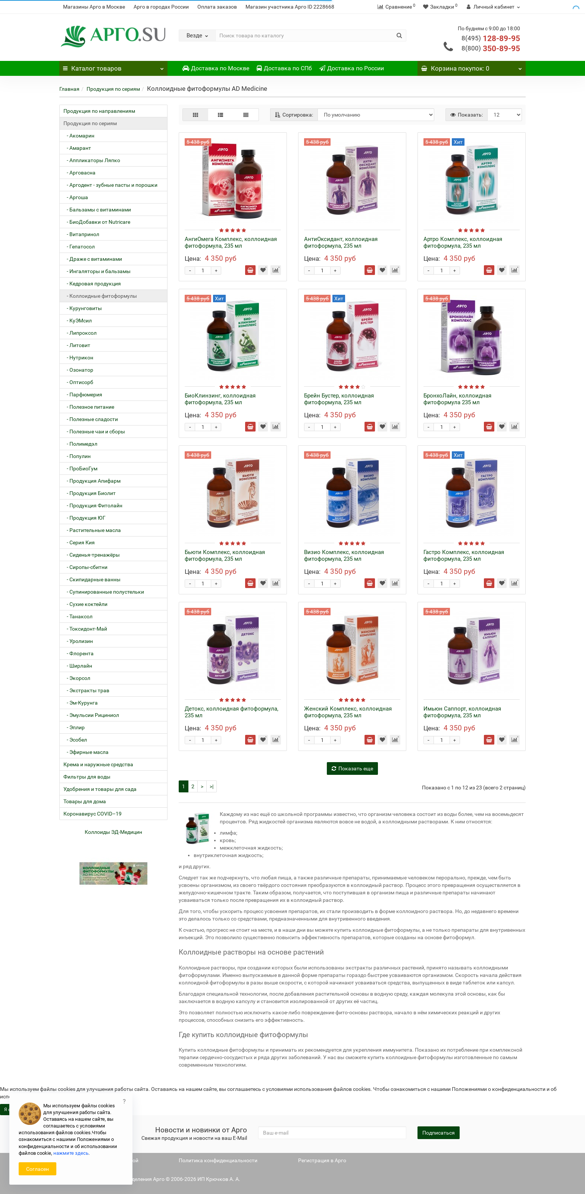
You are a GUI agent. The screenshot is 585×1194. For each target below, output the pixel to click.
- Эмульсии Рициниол (91, 715)
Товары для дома (84, 801)
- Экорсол (76, 678)
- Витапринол (81, 234)
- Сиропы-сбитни (85, 567)
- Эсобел (75, 740)
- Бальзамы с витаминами (97, 210)
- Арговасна (79, 173)
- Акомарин (78, 136)
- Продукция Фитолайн (92, 505)
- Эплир (74, 727)
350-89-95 (491, 48)
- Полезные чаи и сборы (94, 431)
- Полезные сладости (90, 419)
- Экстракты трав (86, 690)
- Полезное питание (88, 407)
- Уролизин (78, 641)
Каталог (113, 66)
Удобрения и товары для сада (100, 789)
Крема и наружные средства (98, 764)
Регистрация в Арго (322, 1160)
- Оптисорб (78, 382)
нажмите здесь (70, 1153)
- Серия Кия (79, 542)
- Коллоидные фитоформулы (100, 296)
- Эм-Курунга (80, 703)
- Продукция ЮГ (84, 518)
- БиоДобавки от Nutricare (96, 222)
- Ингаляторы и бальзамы (97, 271)
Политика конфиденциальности (218, 1160)
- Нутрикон (78, 358)
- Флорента (78, 653)
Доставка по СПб (284, 68)
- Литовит (76, 345)
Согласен (37, 1169)
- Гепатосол (79, 247)
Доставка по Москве (215, 68)
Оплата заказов (217, 7)
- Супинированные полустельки (103, 592)
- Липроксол (80, 333)
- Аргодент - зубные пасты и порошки (110, 185)
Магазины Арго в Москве (94, 7)
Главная (69, 89)
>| (211, 786)
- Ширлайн (77, 666)
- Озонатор (78, 370)
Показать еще (352, 768)
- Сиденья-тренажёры (91, 555)
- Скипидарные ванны (92, 579)
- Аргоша (75, 197)
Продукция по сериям (113, 89)
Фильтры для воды (86, 777)
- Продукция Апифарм (92, 481)
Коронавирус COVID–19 (92, 814)
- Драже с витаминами (92, 259)
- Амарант (77, 148)
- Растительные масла (92, 530)
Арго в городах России (161, 7)
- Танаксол (78, 616)
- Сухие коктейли (85, 604)
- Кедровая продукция (92, 284)
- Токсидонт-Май (85, 629)
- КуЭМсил (77, 321)
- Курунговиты (82, 308)
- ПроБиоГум (80, 468)
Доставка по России (351, 68)
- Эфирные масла (86, 752)
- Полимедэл (80, 444)
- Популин (77, 456)
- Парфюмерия (82, 395)
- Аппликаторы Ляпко (91, 160)
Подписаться (438, 1133)
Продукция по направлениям (99, 111)
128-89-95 (491, 38)
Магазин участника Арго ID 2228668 (289, 7)
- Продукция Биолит (89, 493)
